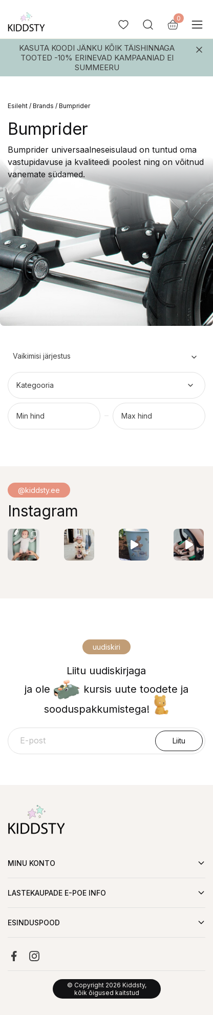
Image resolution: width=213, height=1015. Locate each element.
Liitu (179, 740)
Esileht (18, 106)
